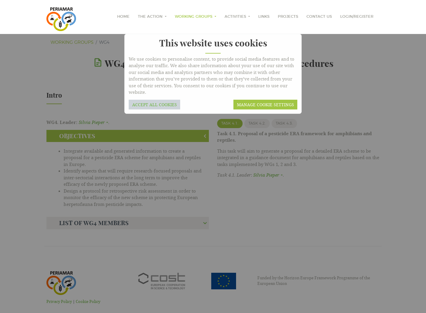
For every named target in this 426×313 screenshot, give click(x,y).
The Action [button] (151, 17)
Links (264, 17)
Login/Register (356, 17)
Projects (288, 17)
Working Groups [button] (194, 17)
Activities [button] (236, 17)
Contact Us (319, 17)
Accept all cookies (154, 104)
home (123, 17)
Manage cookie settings (265, 104)
